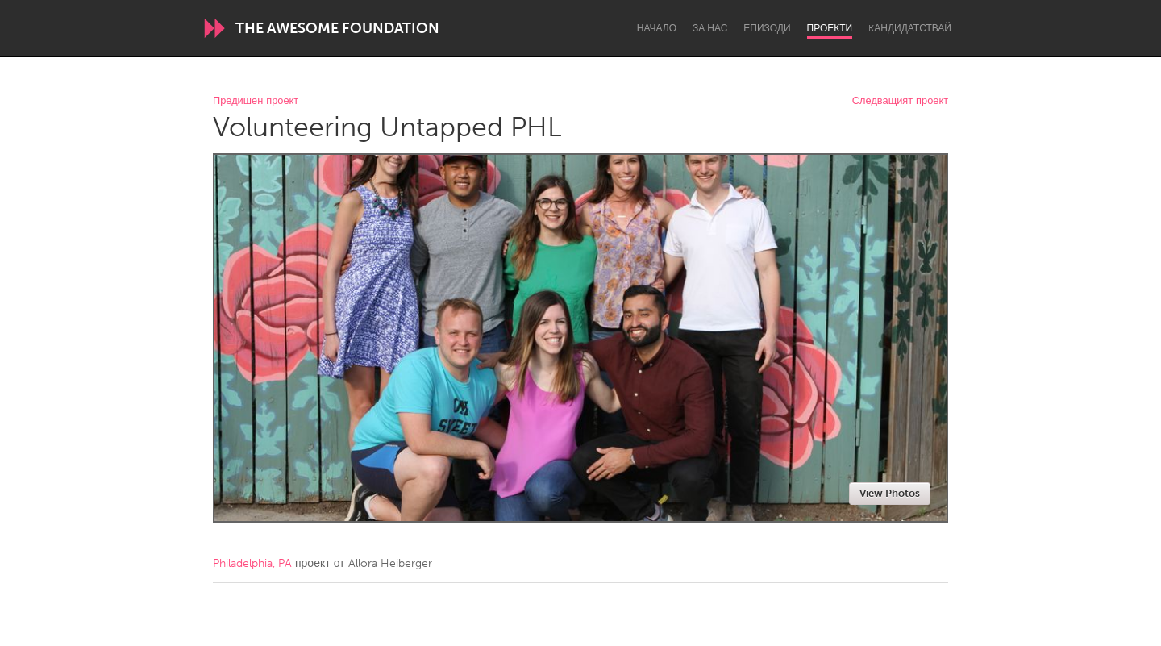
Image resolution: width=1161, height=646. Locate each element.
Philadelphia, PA (252, 563)
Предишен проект (255, 101)
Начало (656, 28)
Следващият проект (900, 101)
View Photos (889, 493)
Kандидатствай (909, 28)
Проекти (830, 28)
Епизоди (766, 28)
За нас (710, 28)
